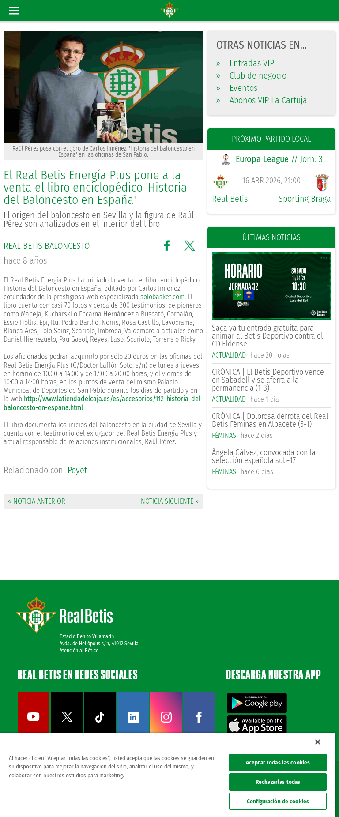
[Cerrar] (317, 742)
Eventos (236, 88)
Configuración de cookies (278, 801)
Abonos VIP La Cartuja (261, 100)
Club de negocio (251, 75)
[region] (167, 775)
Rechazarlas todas (278, 782)
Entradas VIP (245, 63)
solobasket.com (162, 297)
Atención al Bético (79, 651)
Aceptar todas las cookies (278, 762)
